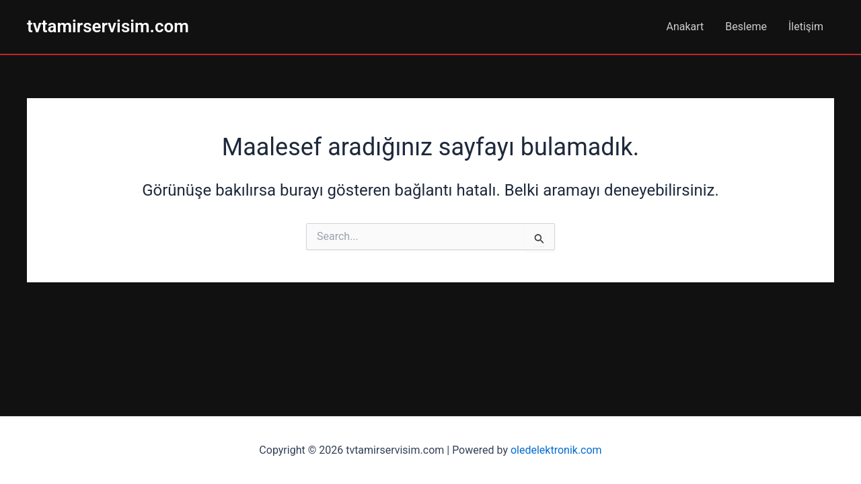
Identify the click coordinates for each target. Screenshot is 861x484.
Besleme (746, 26)
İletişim (805, 26)
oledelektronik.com (556, 450)
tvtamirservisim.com (108, 26)
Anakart (685, 26)
